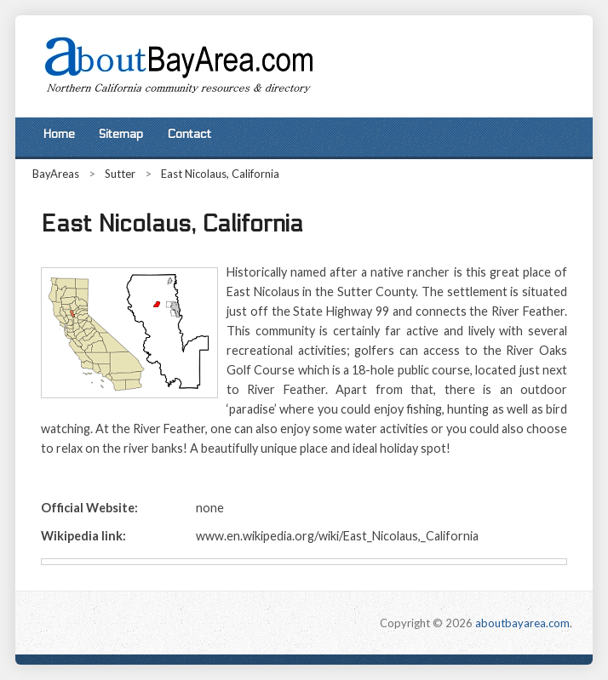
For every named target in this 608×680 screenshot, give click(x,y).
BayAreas (55, 173)
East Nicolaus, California (220, 173)
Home (59, 134)
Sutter (120, 173)
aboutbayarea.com (522, 623)
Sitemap (121, 134)
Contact (189, 134)
